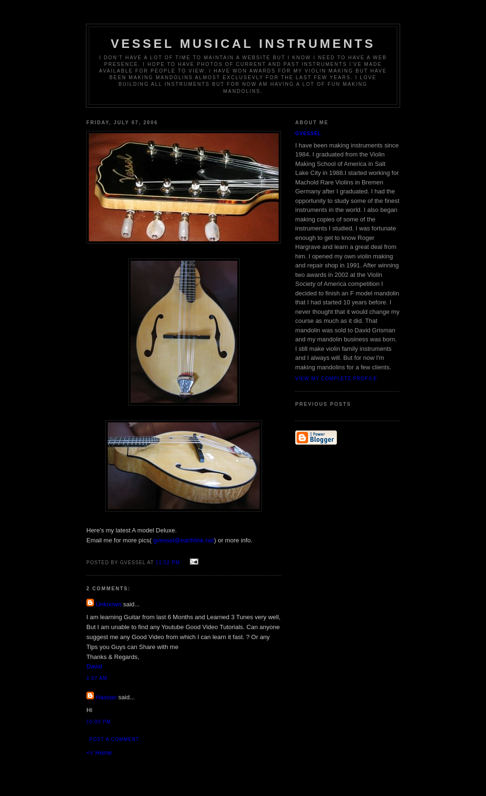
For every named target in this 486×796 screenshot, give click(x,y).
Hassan (106, 697)
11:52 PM (168, 562)
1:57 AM (96, 678)
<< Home (99, 752)
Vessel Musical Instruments (243, 44)
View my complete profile (336, 378)
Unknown (109, 604)
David (94, 666)
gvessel (308, 133)
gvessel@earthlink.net (183, 540)
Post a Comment (114, 739)
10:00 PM (98, 721)
